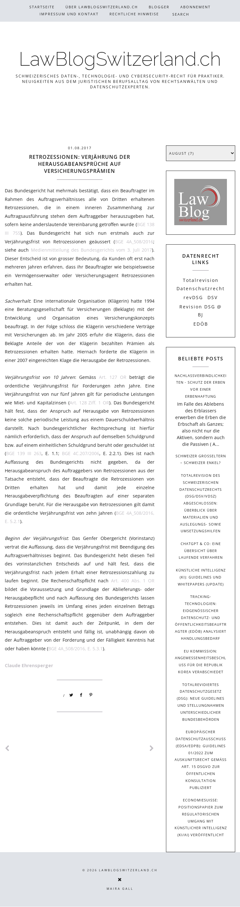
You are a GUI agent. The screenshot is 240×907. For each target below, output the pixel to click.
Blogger (159, 6)
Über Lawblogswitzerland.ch (101, 6)
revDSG (193, 297)
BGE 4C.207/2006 (80, 453)
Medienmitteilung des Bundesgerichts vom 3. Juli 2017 (91, 250)
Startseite (42, 6)
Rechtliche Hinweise (134, 13)
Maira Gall (120, 889)
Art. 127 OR (112, 377)
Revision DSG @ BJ (200, 311)
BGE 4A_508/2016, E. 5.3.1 (75, 648)
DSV (212, 297)
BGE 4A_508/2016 (134, 242)
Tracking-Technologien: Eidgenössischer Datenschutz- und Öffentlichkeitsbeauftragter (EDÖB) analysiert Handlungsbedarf (201, 617)
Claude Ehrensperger (29, 665)
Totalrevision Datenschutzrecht (200, 284)
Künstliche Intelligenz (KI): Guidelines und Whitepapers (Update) (201, 577)
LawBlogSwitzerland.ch (120, 59)
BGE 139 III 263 (23, 453)
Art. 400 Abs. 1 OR (132, 581)
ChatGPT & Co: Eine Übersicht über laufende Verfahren (201, 550)
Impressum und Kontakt (69, 13)
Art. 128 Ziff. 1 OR (89, 403)
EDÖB (200, 324)
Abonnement (195, 6)
